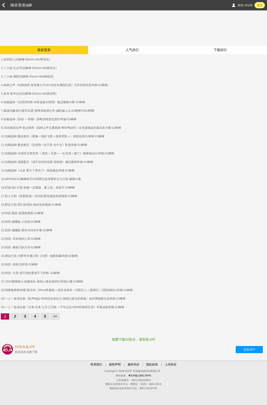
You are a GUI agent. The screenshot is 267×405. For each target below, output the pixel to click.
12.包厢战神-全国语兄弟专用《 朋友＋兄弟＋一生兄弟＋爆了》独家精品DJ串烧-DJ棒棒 (57, 153)
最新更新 (44, 50)
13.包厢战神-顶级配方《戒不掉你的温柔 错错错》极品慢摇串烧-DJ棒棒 (47, 162)
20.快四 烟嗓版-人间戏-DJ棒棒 (21, 221)
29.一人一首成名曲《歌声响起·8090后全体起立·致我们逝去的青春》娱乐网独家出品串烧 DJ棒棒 (63, 298)
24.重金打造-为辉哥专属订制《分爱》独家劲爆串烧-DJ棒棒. (40, 256)
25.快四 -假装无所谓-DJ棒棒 (19, 264)
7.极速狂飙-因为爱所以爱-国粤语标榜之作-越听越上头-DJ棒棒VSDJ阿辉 (47, 110)
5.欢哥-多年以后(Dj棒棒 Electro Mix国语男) (29, 93)
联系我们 (96, 364)
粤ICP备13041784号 (139, 375)
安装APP (249, 349)
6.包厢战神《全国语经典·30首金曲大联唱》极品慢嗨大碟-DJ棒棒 (43, 102)
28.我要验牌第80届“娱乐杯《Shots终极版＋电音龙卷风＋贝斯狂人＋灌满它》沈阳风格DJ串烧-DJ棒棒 (67, 290)
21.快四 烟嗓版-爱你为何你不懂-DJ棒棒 (26, 230)
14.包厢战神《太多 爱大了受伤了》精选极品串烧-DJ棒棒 (38, 170)
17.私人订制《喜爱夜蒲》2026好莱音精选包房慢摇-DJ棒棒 (39, 196)
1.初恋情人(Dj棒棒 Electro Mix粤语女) (25, 59)
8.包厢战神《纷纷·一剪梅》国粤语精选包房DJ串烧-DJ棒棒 (39, 119)
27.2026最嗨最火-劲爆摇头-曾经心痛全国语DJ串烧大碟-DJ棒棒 (42, 281)
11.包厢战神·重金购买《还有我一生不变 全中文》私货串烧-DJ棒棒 (44, 144)
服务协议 (133, 364)
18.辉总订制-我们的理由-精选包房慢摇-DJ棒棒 (31, 204)
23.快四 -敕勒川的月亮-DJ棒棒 (21, 247)
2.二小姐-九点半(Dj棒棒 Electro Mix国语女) (29, 68)
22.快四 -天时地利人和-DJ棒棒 (21, 238)
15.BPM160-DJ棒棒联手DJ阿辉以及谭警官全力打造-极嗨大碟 (41, 179)
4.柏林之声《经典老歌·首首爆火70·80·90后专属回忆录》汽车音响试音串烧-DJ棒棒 (54, 85)
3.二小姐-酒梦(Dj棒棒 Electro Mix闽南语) (27, 76)
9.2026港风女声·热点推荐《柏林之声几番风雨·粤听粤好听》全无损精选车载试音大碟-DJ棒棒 (61, 127)
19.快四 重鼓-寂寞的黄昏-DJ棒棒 (22, 213)
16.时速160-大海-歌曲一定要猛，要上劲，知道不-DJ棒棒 (38, 187)
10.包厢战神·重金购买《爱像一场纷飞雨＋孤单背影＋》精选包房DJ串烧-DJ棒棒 (53, 136)
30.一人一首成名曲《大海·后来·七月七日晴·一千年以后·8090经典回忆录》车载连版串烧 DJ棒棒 (62, 307)
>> (55, 316)
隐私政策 (152, 364)
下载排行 (220, 50)
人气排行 (132, 50)
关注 (260, 5)
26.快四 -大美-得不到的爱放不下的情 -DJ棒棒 (30, 273)
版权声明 (115, 364)
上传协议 (170, 364)
